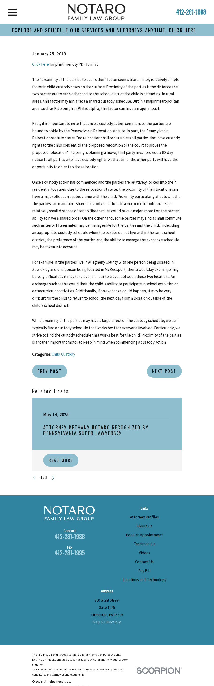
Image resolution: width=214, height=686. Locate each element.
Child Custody (63, 354)
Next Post (164, 371)
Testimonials (144, 543)
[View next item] (53, 478)
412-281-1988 (191, 12)
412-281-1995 (69, 552)
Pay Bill (144, 570)
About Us (144, 526)
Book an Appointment (144, 535)
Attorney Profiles (144, 517)
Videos (144, 552)
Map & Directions (107, 622)
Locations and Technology (144, 579)
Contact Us (144, 561)
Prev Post (49, 371)
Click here (40, 64)
